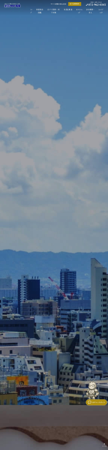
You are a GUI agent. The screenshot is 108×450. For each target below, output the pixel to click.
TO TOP (104, 445)
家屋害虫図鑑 (39, 11)
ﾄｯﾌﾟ (31, 11)
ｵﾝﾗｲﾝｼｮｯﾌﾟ (79, 11)
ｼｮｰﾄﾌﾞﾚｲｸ (101, 11)
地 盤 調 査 (68, 9)
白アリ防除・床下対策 (53, 11)
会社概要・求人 (90, 11)
